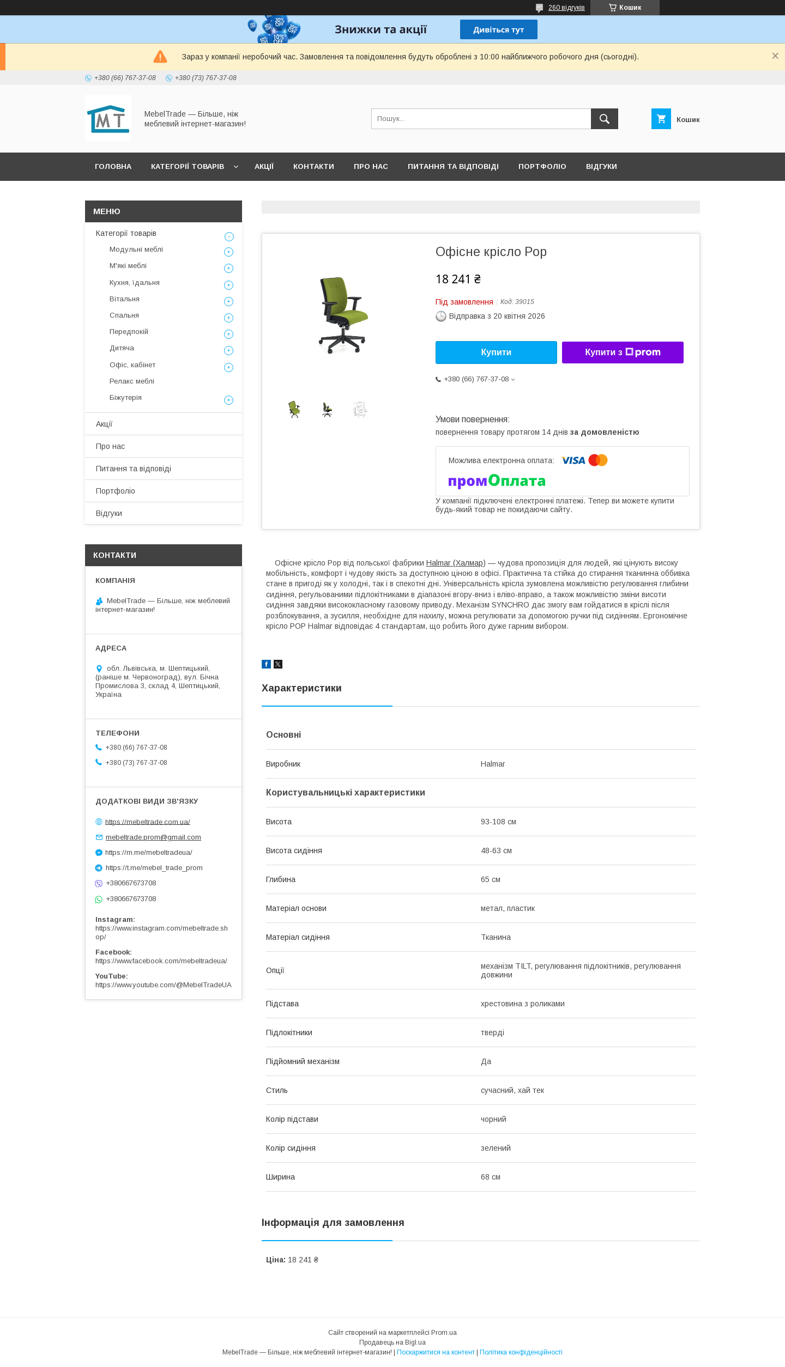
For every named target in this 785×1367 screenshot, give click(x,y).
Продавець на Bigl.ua (392, 1342)
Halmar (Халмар (454, 562)
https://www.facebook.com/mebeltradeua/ (161, 961)
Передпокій (129, 331)
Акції (264, 166)
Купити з (622, 352)
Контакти (313, 166)
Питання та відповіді (453, 166)
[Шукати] (604, 118)
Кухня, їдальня (135, 282)
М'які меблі (128, 266)
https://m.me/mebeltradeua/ (148, 852)
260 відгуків (566, 7)
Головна (113, 166)
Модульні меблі (136, 249)
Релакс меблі (132, 381)
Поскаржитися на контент (436, 1352)
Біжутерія (126, 397)
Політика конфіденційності (521, 1352)
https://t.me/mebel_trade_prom (154, 868)
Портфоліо (542, 166)
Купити (496, 352)
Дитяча (122, 348)
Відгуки (601, 166)
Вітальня (125, 299)
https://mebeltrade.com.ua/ (147, 821)
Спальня (124, 315)
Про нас (371, 166)
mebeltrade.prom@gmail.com (153, 837)
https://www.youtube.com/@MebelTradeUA (163, 985)
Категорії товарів (187, 166)
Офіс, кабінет (132, 365)
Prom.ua (444, 1332)
